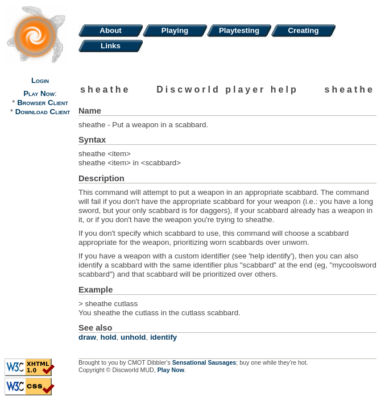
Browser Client (42, 102)
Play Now (39, 93)
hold (109, 337)
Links (111, 45)
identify (163, 337)
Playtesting (239, 30)
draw (87, 337)
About (111, 30)
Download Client (42, 111)
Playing (174, 30)
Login (40, 80)
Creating (303, 30)
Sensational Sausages (204, 362)
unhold (133, 337)
